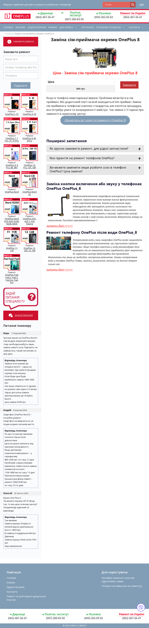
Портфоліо (87, 27)
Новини (52, 27)
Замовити (129, 85)
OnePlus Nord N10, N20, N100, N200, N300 (11, 221)
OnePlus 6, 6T (29, 114)
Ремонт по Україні (132, 13)
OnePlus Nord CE (30, 193)
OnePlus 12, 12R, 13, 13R (30, 249)
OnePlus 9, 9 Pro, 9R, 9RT (12, 166)
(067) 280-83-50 (74, 19)
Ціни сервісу (69, 27)
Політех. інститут (76, 14)
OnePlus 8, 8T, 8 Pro (30, 139)
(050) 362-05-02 (103, 17)
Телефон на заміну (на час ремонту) (121, 586)
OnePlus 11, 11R (12, 249)
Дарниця (46, 13)
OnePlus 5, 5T (12, 114)
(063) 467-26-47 (45, 17)
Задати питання (37, 27)
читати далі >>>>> (59, 226)
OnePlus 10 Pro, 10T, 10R (29, 166)
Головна (8, 27)
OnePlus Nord (12, 191)
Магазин (20, 27)
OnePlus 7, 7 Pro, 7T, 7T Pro (12, 139)
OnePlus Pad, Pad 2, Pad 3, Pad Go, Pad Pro (12, 278)
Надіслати (20, 85)
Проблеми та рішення (112, 27)
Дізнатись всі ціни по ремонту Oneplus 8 (95, 120)
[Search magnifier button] (133, 4)
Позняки (105, 13)
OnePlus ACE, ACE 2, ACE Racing (29, 221)
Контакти (138, 27)
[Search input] (117, 4)
